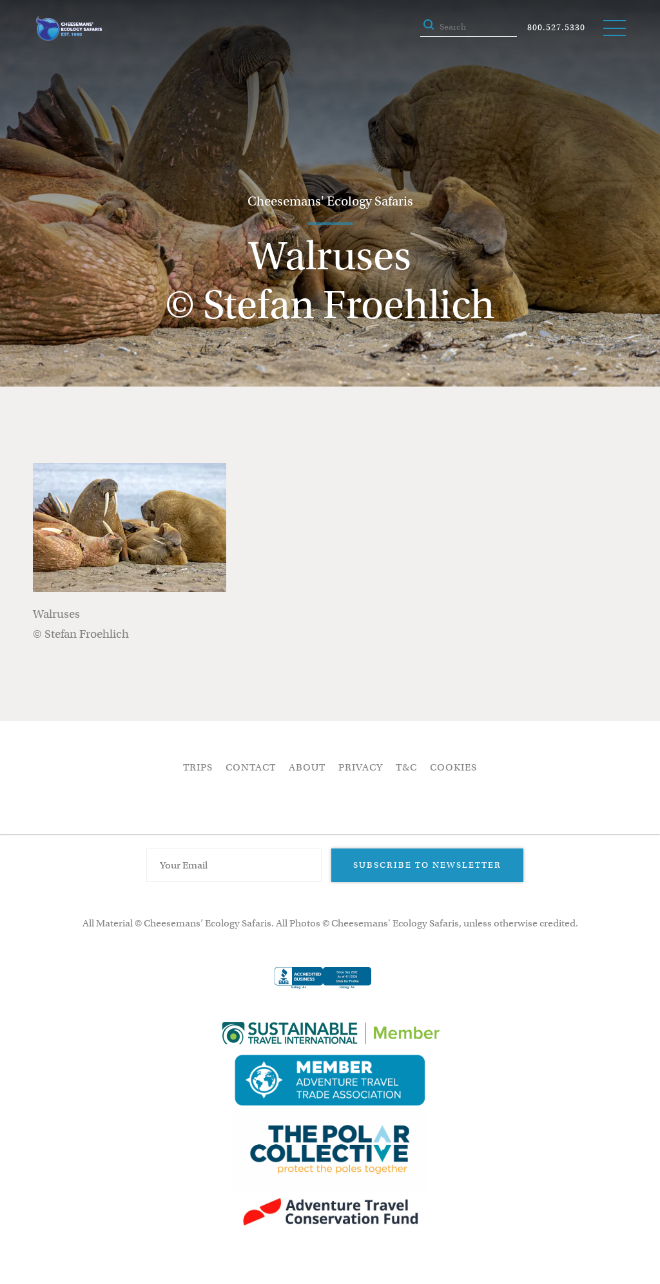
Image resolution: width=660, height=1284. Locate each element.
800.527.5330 (556, 27)
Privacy (360, 767)
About (307, 767)
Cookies (453, 767)
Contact (251, 767)
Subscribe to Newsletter (427, 864)
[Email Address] (234, 865)
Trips (198, 767)
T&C (406, 767)
